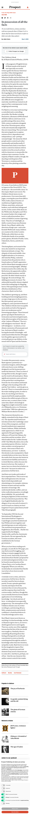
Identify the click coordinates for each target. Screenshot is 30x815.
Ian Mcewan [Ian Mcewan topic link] (17, 673)
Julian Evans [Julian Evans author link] (6, 39)
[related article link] (15, 691)
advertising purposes (15, 773)
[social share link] (10, 17)
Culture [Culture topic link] (4, 673)
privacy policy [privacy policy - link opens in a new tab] (14, 765)
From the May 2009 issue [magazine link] (9, 12)
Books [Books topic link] (10, 673)
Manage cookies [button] (15, 808)
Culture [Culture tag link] (4, 15)
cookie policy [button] (9, 768)
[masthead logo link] (15, 7)
